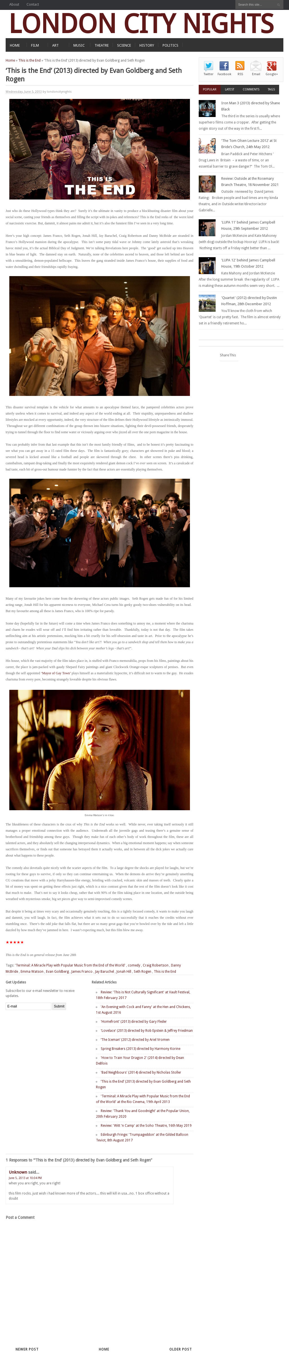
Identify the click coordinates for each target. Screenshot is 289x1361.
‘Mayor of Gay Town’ (56, 673)
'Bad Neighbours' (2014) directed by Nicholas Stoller (141, 1072)
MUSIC (79, 45)
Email (256, 74)
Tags (271, 89)
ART (55, 45)
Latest (229, 89)
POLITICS (170, 45)
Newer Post (27, 1349)
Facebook (224, 74)
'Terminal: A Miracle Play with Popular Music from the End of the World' (70, 965)
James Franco (82, 972)
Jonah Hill (124, 972)
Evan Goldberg (57, 972)
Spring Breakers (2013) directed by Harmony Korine (140, 1049)
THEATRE (102, 45)
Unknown (18, 1172)
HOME (15, 45)
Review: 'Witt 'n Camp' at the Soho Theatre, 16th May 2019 (146, 1126)
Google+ (272, 74)
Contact (33, 4)
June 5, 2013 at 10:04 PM (25, 1178)
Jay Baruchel (104, 972)
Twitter (208, 74)
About (14, 4)
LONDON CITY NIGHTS (141, 23)
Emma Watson (32, 972)
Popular (209, 89)
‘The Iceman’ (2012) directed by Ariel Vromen (135, 1040)
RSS (240, 74)
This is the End (29, 60)
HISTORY (146, 45)
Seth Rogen (142, 972)
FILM (35, 45)
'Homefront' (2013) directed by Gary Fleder (134, 1022)
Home (10, 60)
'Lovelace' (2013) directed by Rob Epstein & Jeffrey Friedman (147, 1031)
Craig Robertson (155, 965)
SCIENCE (124, 45)
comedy (134, 965)
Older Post (180, 1349)
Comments (251, 89)
